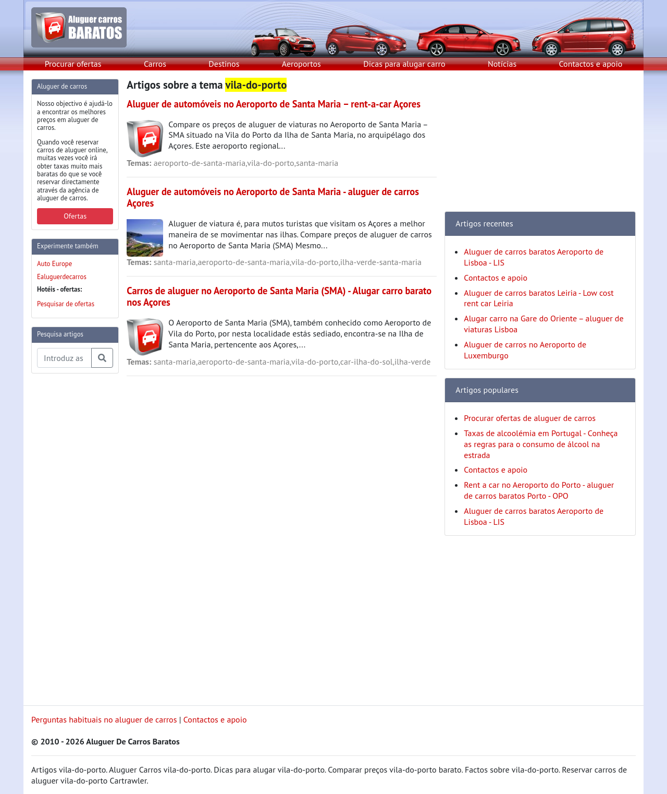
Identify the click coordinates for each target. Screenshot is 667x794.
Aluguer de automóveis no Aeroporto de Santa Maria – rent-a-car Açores (274, 104)
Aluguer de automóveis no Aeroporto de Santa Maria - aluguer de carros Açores (273, 197)
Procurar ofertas (73, 63)
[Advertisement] (73, 538)
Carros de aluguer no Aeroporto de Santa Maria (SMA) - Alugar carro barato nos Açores (279, 296)
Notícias (502, 63)
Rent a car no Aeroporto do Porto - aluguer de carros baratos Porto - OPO (539, 490)
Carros (155, 63)
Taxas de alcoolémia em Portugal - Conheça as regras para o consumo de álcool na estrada (540, 444)
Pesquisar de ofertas (65, 303)
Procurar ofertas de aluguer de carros (530, 418)
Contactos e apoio (591, 63)
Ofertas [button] (75, 216)
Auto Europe (54, 263)
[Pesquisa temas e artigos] (64, 358)
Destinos (223, 63)
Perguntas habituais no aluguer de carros (104, 719)
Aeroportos (301, 63)
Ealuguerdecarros (62, 276)
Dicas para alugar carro (404, 63)
